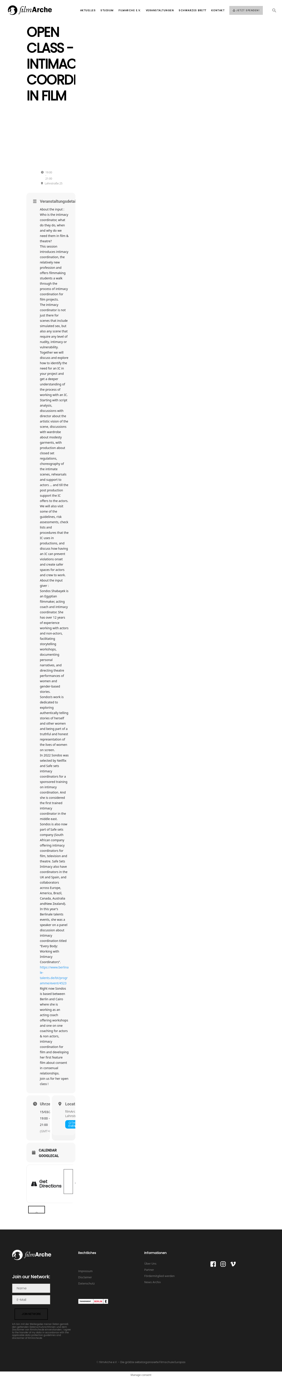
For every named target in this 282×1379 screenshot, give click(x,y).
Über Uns (150, 1263)
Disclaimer (85, 1277)
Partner (149, 1270)
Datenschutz (86, 1283)
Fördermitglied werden (159, 1276)
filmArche (72, 1111)
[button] (271, 12)
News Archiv (152, 1282)
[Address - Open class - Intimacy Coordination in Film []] (68, 1181)
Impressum (85, 1271)
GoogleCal (49, 1156)
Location (73, 1104)
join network (31, 1314)
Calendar (48, 1150)
